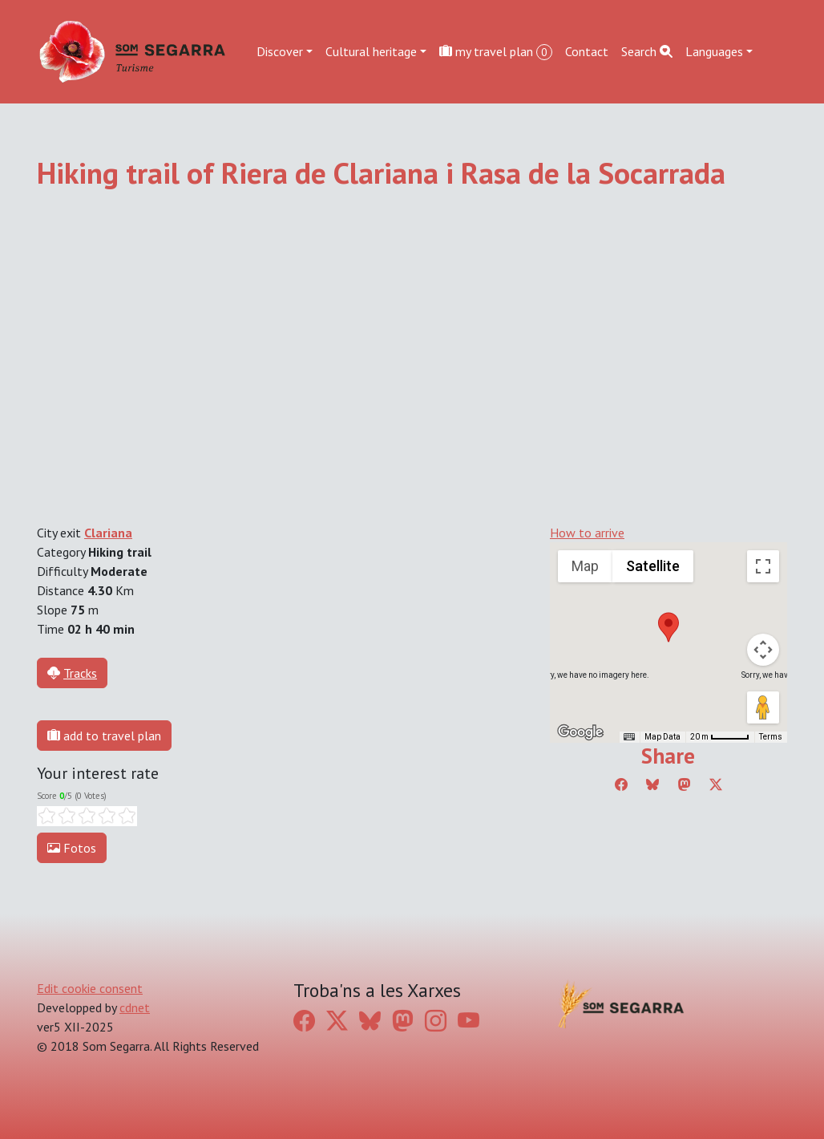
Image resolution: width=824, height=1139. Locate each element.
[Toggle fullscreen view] (763, 566)
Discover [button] (279, 51)
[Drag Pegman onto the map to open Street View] (763, 707)
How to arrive (587, 533)
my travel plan (495, 51)
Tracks (80, 673)
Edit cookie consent (90, 988)
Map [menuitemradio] (585, 565)
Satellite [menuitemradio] (653, 565)
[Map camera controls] (763, 650)
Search (647, 51)
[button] (668, 627)
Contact (586, 51)
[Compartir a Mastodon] (684, 784)
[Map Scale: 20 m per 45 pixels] (719, 737)
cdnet (134, 1007)
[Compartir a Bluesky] (652, 784)
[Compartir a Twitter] (715, 784)
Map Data (662, 736)
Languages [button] (714, 51)
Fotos (71, 848)
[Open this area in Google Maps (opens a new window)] (580, 732)
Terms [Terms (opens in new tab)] (770, 736)
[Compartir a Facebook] (621, 784)
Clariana (108, 533)
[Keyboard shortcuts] (629, 737)
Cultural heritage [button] (371, 51)
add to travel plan (104, 736)
